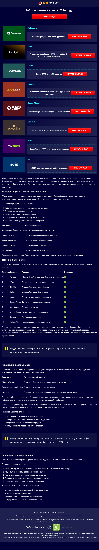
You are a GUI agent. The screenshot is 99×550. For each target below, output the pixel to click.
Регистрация (49, 16)
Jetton (30, 65)
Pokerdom (32, 28)
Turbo (30, 140)
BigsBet (31, 84)
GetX (30, 47)
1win (30, 159)
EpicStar (31, 122)
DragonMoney (34, 103)
